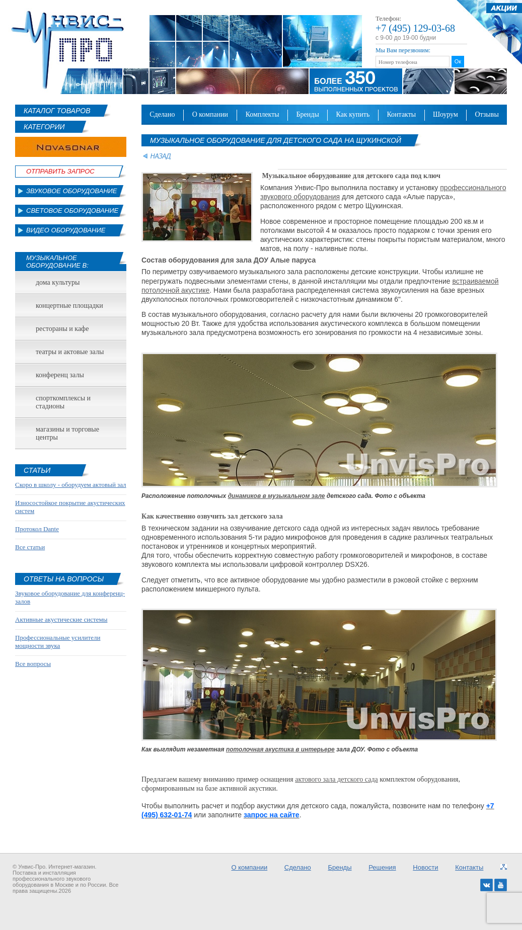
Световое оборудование (72, 210)
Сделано (162, 114)
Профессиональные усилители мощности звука (57, 641)
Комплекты (262, 114)
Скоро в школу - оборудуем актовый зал (70, 484)
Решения (382, 867)
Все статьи (30, 547)
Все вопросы (33, 663)
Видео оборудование (65, 230)
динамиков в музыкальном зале (276, 495)
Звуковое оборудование (71, 191)
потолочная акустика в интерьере (280, 749)
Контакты (401, 114)
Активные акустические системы (61, 619)
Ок (458, 61)
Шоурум (445, 114)
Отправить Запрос (60, 171)
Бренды (307, 114)
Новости (425, 867)
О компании (210, 114)
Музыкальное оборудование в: (57, 261)
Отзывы (486, 114)
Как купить (353, 114)
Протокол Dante (37, 529)
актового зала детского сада (336, 779)
